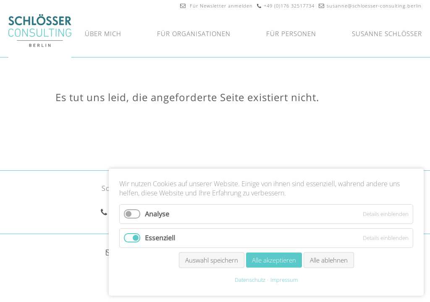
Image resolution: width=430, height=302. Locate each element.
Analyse (157, 214)
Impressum (284, 280)
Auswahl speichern (211, 260)
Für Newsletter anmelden (216, 6)
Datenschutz (250, 280)
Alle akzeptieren (274, 260)
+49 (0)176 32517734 (289, 6)
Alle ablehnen (329, 260)
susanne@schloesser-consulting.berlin (374, 6)
